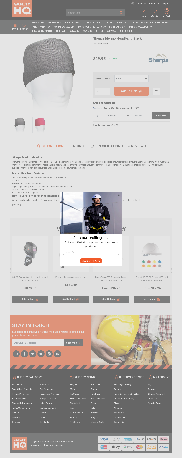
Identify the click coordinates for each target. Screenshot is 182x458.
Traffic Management (139, 27)
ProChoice (74, 394)
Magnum (95, 417)
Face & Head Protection (77, 23)
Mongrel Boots (97, 422)
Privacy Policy (37, 445)
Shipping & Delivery (122, 384)
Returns (117, 389)
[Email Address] (38, 342)
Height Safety (116, 27)
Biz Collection (76, 403)
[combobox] (92, 12)
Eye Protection (102, 23)
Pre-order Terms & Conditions (127, 394)
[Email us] (16, 353)
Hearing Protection (126, 23)
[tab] (50, 146)
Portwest (95, 389)
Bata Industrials (98, 399)
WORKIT (73, 417)
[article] (30, 271)
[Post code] (141, 115)
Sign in (151, 384)
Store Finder (119, 417)
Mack (72, 389)
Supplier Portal (154, 403)
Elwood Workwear (78, 399)
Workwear (54, 23)
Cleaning (75, 31)
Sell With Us (119, 413)
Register (152, 389)
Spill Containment (43, 31)
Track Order (153, 399)
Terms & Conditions (54, 445)
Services (112, 31)
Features (77, 146)
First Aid (61, 31)
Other (100, 31)
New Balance (97, 394)
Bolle (93, 408)
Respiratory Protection (154, 23)
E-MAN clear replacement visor (70, 277)
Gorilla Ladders (76, 413)
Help (165, 3)
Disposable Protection (92, 27)
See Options (111, 299)
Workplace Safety (65, 27)
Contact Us (154, 3)
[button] (156, 91)
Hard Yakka (96, 384)
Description (50, 146)
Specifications (106, 146)
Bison (72, 408)
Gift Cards (126, 31)
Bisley (93, 403)
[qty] (98, 115)
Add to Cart (30, 299)
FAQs (116, 403)
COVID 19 (88, 31)
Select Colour (102, 78)
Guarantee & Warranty (124, 399)
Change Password (156, 394)
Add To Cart (131, 91)
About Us (142, 3)
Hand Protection (42, 27)
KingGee (73, 384)
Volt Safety (75, 422)
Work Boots (39, 23)
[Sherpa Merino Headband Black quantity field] (103, 91)
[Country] (118, 115)
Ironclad (94, 413)
